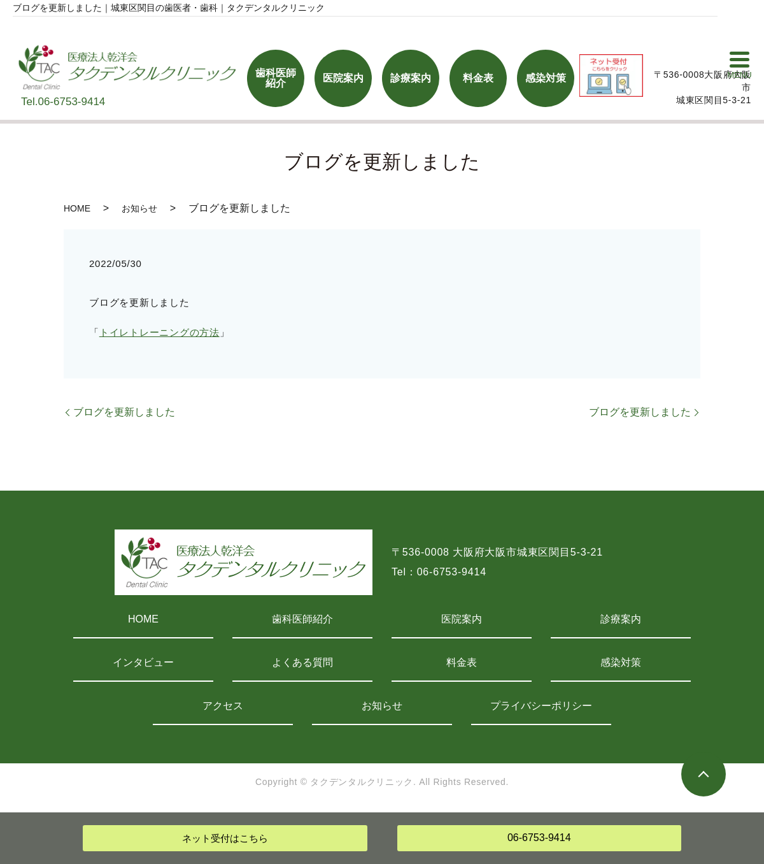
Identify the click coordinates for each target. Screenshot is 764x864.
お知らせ (139, 208)
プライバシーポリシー (541, 705)
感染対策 (620, 662)
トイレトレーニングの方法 (159, 332)
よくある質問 (302, 662)
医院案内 (461, 619)
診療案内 (620, 619)
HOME (77, 208)
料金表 (461, 662)
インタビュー (143, 662)
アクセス (222, 705)
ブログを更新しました (124, 412)
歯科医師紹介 (302, 619)
